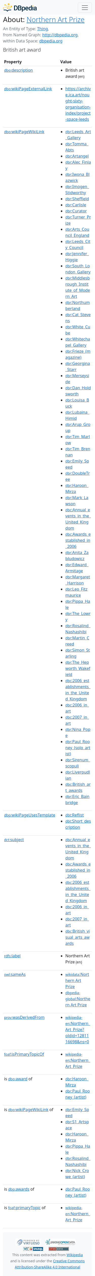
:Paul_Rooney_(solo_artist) (77, 748)
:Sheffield (77, 199)
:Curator (76, 211)
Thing (42, 29)
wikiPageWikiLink (24, 131)
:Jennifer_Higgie (77, 257)
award (17, 1079)
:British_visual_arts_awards (77, 937)
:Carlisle (75, 205)
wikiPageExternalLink (28, 88)
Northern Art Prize (56, 19)
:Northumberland (77, 305)
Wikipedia (75, 1254)
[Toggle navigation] (85, 8)
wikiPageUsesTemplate (29, 815)
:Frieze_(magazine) (77, 354)
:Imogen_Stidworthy (77, 189)
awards (18, 1189)
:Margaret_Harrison (77, 580)
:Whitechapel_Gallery (77, 342)
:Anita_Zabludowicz (77, 555)
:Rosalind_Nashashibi (77, 629)
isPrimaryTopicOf (24, 1054)
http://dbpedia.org (60, 35)
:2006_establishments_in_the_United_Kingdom (77, 690)
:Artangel (77, 156)
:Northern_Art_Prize (77, 1060)
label (12, 956)
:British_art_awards (78, 787)
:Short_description (78, 824)
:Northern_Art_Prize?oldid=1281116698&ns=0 (77, 1029)
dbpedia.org (51, 41)
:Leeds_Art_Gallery (78, 135)
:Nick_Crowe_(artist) (77, 1173)
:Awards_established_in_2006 (78, 540)
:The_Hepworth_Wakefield (77, 668)
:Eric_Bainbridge (77, 799)
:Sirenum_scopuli (77, 763)
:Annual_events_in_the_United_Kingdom (78, 519)
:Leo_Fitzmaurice (76, 592)
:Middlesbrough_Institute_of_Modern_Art (77, 287)
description (18, 70)
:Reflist (74, 815)
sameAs (15, 974)
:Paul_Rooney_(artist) (77, 1094)
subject (14, 839)
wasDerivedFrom (24, 1017)
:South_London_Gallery (77, 269)
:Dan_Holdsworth (78, 391)
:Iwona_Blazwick (77, 177)
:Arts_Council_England (77, 232)
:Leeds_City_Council (77, 244)
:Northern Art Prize (77, 980)
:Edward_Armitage (76, 568)
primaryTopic (24, 1207)
